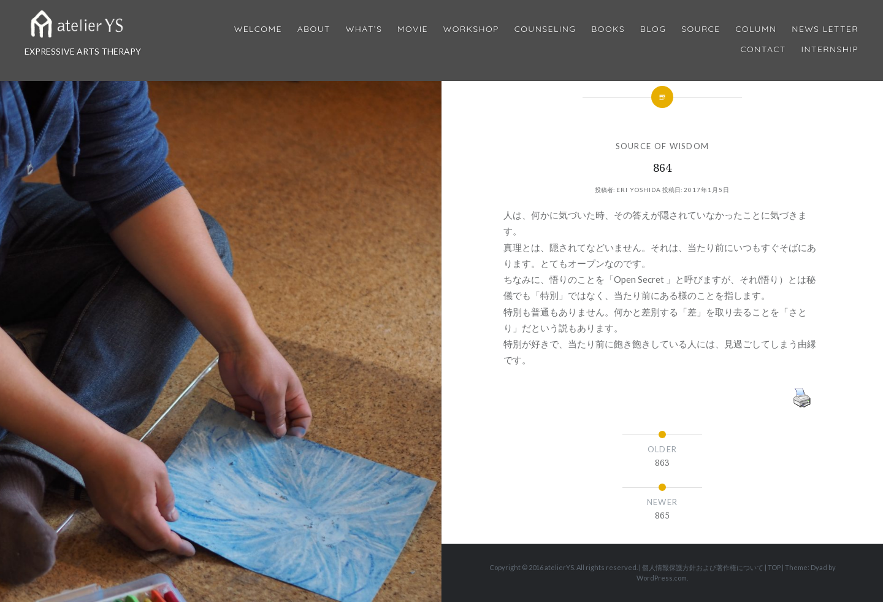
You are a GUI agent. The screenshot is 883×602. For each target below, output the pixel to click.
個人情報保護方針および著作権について (702, 567)
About (314, 29)
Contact (763, 49)
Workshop (471, 29)
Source (700, 29)
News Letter (825, 29)
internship (829, 49)
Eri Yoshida (638, 189)
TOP (774, 567)
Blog (653, 29)
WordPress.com (661, 578)
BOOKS (608, 29)
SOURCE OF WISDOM (662, 146)
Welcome (258, 29)
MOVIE (412, 29)
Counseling (545, 29)
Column (755, 29)
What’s (364, 29)
